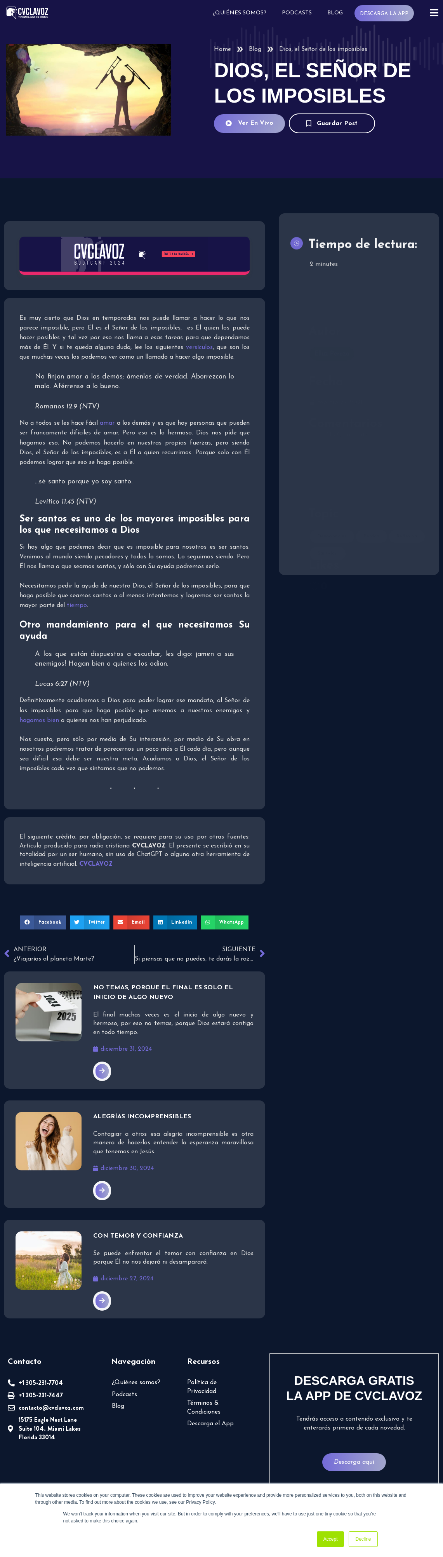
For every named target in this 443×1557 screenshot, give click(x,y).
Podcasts (297, 13)
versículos (199, 347)
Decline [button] (363, 1539)
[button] (43, 922)
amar (107, 423)
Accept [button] (330, 1539)
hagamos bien (39, 720)
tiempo (77, 605)
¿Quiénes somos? (239, 13)
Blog (335, 13)
